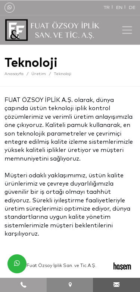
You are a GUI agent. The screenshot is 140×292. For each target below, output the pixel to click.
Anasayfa (14, 74)
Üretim (38, 74)
